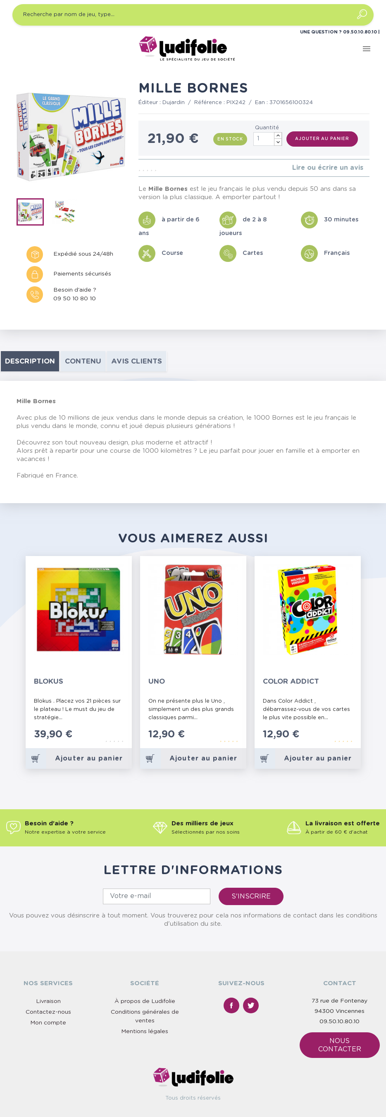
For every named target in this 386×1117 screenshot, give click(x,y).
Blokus (48, 681)
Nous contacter (339, 1045)
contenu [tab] (83, 361)
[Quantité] (267, 139)
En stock (230, 139)
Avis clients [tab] (136, 361)
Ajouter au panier (322, 139)
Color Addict (291, 681)
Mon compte (48, 1023)
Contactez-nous (48, 1012)
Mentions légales (144, 1031)
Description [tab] (30, 361)
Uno (156, 681)
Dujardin (173, 102)
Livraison (48, 1001)
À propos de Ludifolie (144, 1001)
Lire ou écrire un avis (327, 167)
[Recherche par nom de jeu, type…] (193, 15)
